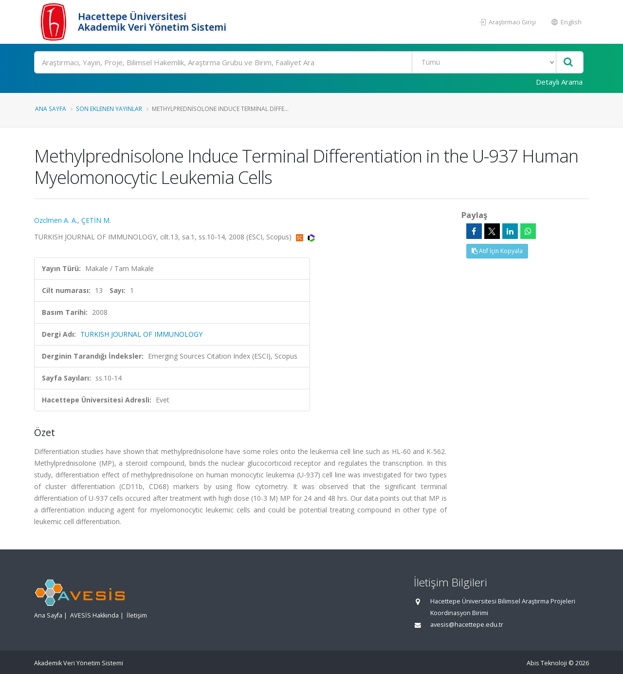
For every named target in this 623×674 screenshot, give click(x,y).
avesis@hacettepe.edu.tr (466, 624)
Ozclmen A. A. (55, 220)
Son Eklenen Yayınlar (109, 108)
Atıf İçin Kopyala (497, 251)
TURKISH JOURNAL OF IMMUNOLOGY (141, 334)
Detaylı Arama (559, 82)
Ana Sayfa (50, 108)
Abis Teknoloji (547, 663)
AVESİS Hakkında (94, 615)
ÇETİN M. (96, 220)
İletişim (137, 615)
